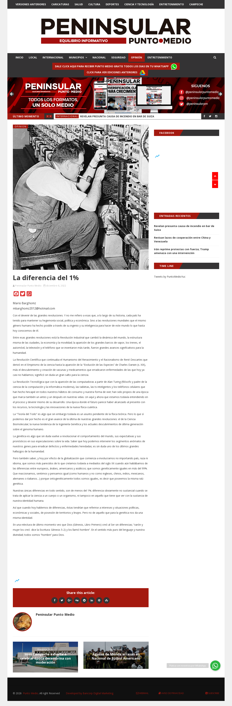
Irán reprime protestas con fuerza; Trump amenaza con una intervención (181, 251)
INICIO (19, 57)
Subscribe (212, 693)
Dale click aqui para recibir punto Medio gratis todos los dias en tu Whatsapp (116, 67)
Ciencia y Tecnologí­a (139, 4)
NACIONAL (99, 57)
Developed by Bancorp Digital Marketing (89, 693)
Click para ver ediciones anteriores (116, 73)
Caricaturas (60, 4)
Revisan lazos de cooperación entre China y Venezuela (182, 239)
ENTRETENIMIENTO (159, 57)
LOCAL (33, 57)
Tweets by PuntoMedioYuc (169, 276)
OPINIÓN (136, 57)
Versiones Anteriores (31, 4)
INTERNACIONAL (53, 57)
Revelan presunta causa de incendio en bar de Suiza (117, 116)
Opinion (20, 126)
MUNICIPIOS (76, 57)
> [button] (220, 94)
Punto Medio (30, 693)
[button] (215, 665)
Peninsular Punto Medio (28, 285)
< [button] (12, 94)
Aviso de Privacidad (171, 693)
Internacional (67, 116)
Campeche (196, 4)
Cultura (94, 4)
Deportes (112, 4)
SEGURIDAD (118, 57)
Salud (79, 4)
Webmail (142, 693)
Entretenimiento (171, 4)
